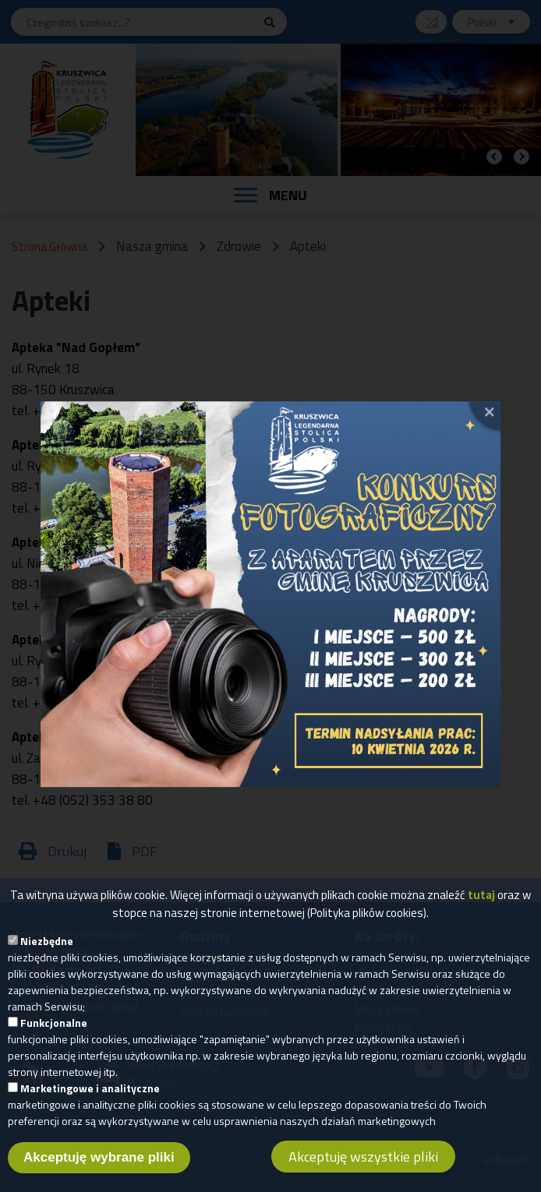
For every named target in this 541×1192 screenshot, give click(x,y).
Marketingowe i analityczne (90, 1097)
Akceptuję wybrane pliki (99, 1166)
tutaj (481, 904)
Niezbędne (46, 950)
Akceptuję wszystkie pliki (363, 1165)
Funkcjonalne (53, 1032)
